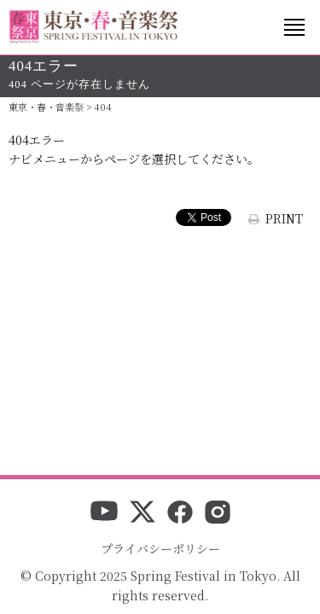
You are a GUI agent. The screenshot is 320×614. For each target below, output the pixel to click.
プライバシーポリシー (160, 548)
